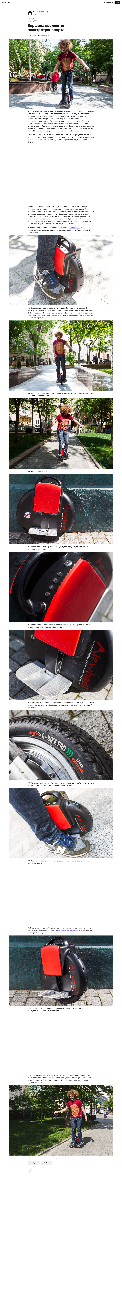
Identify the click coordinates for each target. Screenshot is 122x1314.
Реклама (31, 18)
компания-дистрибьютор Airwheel (60, 1075)
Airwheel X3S (74, 228)
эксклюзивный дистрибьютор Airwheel (70, 930)
